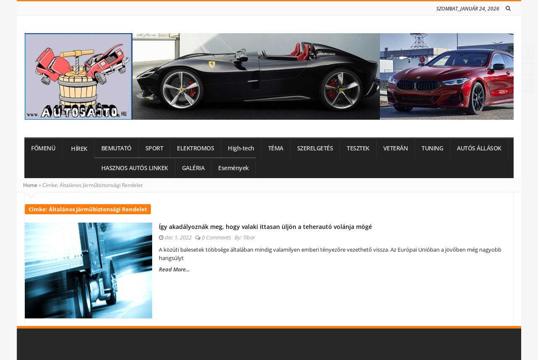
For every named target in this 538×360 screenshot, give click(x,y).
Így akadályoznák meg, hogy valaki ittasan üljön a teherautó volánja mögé (265, 227)
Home (30, 185)
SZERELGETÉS (315, 148)
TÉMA (275, 148)
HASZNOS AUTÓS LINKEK (134, 168)
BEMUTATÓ (116, 148)
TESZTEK (358, 148)
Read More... (174, 269)
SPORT (154, 148)
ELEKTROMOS (195, 148)
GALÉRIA (193, 168)
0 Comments (216, 237)
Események (233, 168)
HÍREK (79, 148)
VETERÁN (395, 148)
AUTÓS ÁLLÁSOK (479, 148)
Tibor (249, 237)
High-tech (241, 148)
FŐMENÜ (43, 148)
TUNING (432, 148)
